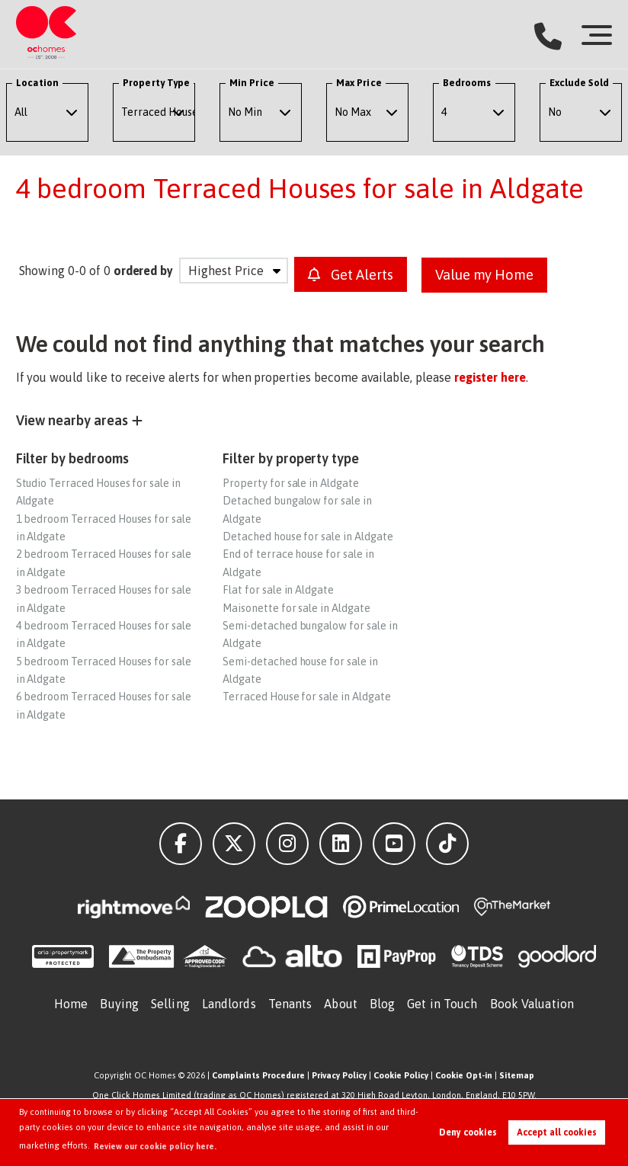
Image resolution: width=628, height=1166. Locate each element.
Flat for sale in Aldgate (278, 589)
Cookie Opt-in (463, 1074)
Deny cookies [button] (468, 1132)
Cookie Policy (400, 1074)
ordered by (144, 270)
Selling (170, 1003)
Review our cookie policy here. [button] (156, 1146)
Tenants (290, 1003)
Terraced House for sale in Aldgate (306, 696)
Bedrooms (467, 82)
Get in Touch (442, 1003)
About (340, 1003)
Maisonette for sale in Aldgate (296, 607)
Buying (119, 1003)
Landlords (229, 1003)
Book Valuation (532, 1003)
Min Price (251, 82)
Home (71, 1003)
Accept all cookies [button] (557, 1132)
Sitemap (516, 1074)
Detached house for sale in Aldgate (307, 536)
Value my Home (493, 274)
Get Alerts (353, 274)
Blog (382, 1003)
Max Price (359, 82)
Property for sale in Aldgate (291, 482)
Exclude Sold (579, 82)
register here (490, 376)
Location (37, 82)
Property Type (156, 82)
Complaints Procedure (258, 1074)
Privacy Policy (339, 1074)
